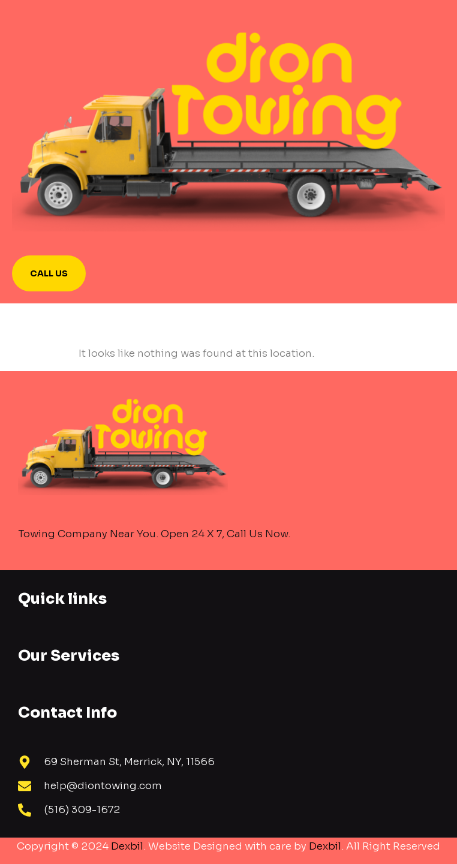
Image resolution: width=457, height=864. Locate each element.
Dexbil (127, 846)
